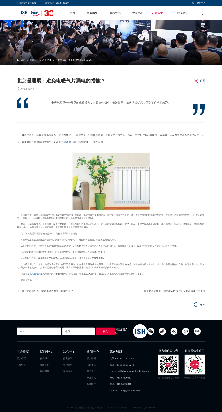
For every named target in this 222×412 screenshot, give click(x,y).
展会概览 (92, 13)
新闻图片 (91, 384)
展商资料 (44, 364)
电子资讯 (91, 371)
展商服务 (44, 371)
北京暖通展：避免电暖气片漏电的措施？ (74, 60)
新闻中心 (160, 13)
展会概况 (21, 358)
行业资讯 (46, 60)
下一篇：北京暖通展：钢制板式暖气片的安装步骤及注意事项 (172, 291)
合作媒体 (91, 364)
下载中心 (21, 364)
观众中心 (137, 13)
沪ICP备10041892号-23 (118, 407)
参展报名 (44, 358)
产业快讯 (91, 377)
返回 (199, 81)
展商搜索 (67, 371)
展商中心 (198, 3)
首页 (72, 13)
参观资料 (67, 364)
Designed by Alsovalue (144, 407)
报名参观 (67, 358)
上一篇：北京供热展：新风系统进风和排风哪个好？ (45, 291)
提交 (105, 331)
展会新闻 (91, 358)
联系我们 (182, 13)
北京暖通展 (65, 142)
